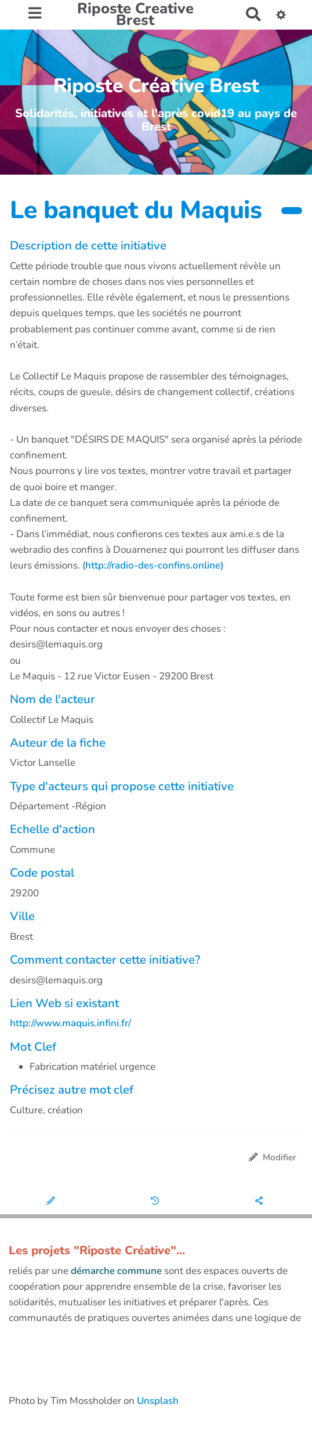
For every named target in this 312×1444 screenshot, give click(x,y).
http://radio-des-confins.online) (154, 565)
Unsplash (158, 1400)
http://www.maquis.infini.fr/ (70, 1023)
